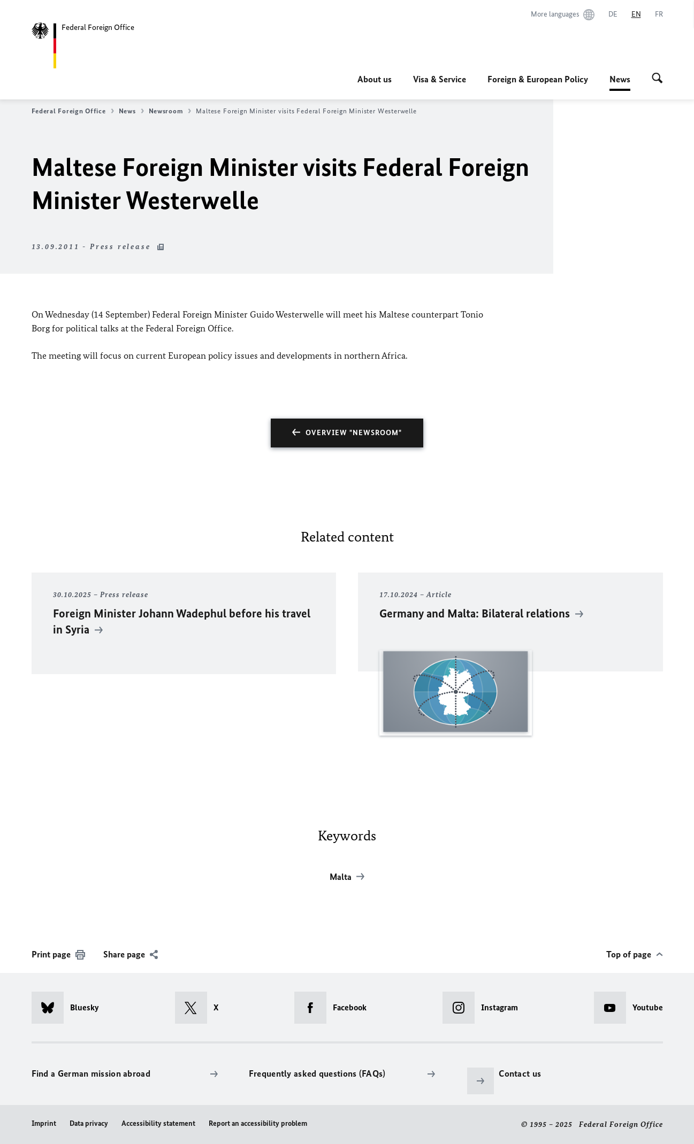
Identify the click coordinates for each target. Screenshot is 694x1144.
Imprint (44, 1123)
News (619, 79)
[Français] (659, 14)
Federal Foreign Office (73, 111)
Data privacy (89, 1123)
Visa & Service (439, 79)
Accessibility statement (158, 1123)
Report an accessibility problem (258, 1123)
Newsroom (170, 111)
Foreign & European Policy (537, 79)
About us (374, 79)
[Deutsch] (612, 14)
